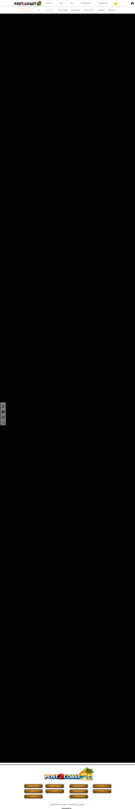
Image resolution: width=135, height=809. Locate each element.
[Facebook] (3, 412)
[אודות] (102, 791)
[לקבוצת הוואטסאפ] (55, 786)
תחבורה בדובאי (62, 10)
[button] (103, 3)
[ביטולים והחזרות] (79, 786)
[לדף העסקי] (33, 791)
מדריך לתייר (50, 10)
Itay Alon (80, 804)
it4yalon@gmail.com (66, 808)
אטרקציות (101, 10)
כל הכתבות (111, 10)
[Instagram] (3, 417)
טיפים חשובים (75, 10)
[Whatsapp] (3, 406)
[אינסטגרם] (55, 791)
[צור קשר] (102, 786)
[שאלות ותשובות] (79, 796)
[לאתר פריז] (33, 796)
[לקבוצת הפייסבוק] (33, 786)
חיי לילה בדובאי (89, 10)
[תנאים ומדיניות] (79, 791)
